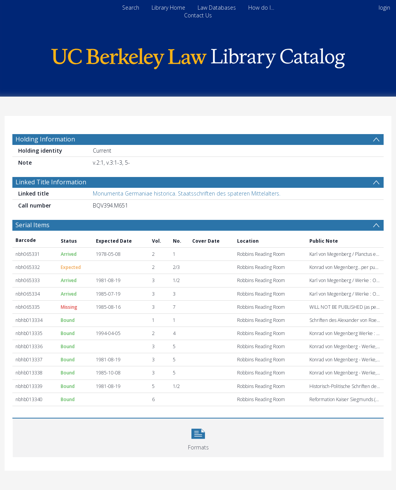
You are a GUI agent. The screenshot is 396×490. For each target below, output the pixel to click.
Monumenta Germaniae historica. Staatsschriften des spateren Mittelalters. (186, 193)
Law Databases (217, 7)
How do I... (261, 7)
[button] (198, 437)
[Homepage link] (198, 57)
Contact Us (198, 15)
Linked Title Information (50, 182)
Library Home (168, 7)
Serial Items (32, 225)
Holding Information (45, 139)
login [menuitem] (384, 7)
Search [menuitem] (130, 7)
